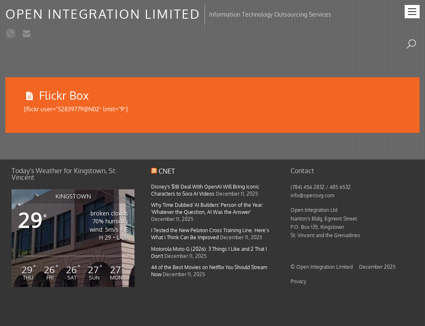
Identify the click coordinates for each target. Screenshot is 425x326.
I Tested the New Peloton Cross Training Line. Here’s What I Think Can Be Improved (210, 233)
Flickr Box (64, 95)
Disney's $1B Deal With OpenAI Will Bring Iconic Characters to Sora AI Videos (205, 190)
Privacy (298, 281)
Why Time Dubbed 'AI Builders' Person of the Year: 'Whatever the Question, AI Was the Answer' (207, 208)
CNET (167, 171)
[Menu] (412, 11)
